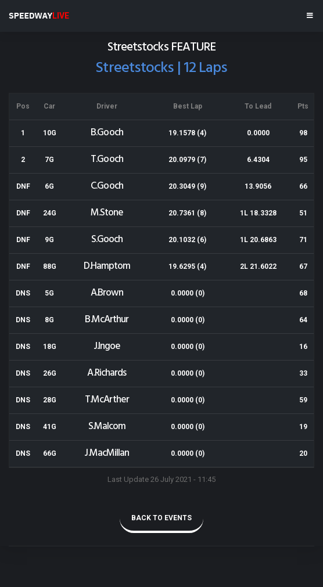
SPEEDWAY (39, 15)
